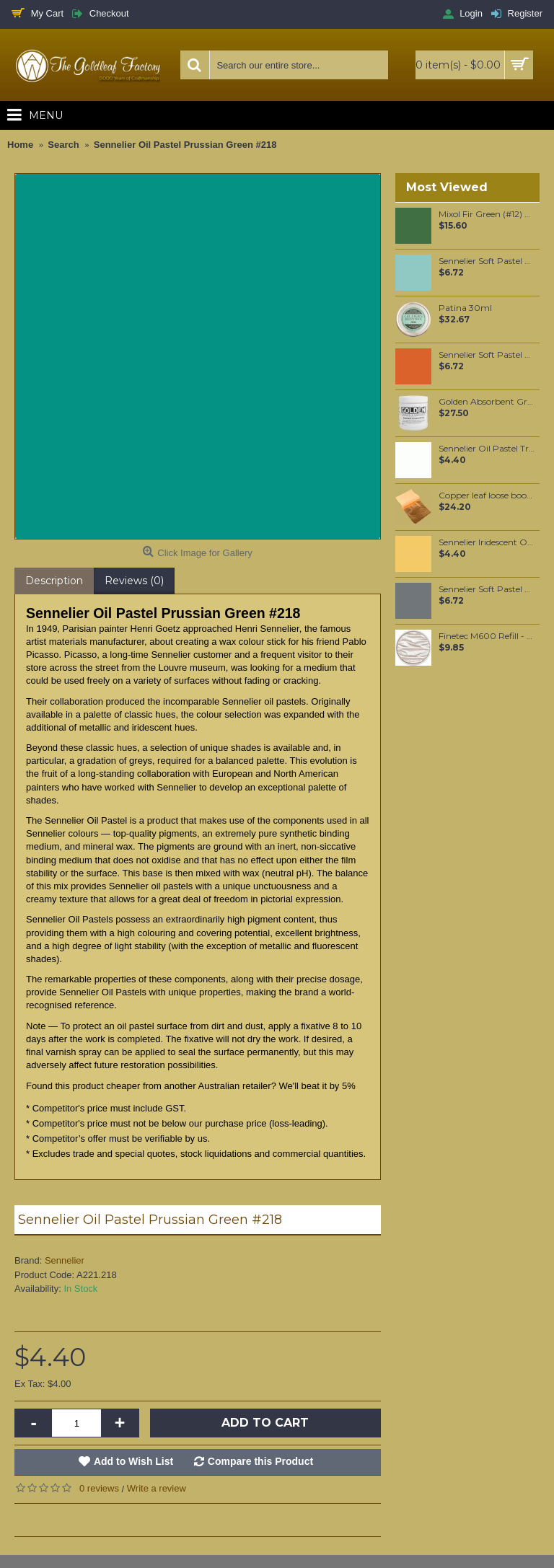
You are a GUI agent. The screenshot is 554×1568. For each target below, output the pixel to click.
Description (54, 580)
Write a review (156, 1488)
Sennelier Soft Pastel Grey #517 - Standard (487, 589)
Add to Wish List (133, 1461)
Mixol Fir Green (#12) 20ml (487, 214)
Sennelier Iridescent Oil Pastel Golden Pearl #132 (487, 542)
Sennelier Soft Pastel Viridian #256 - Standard (487, 261)
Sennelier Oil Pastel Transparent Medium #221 (487, 449)
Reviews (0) (134, 580)
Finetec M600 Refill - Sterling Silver (487, 636)
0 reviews (99, 1488)
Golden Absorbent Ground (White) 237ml (487, 402)
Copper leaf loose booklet (487, 495)
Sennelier (64, 1260)
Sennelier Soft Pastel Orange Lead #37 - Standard (487, 355)
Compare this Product (260, 1461)
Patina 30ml (465, 308)
